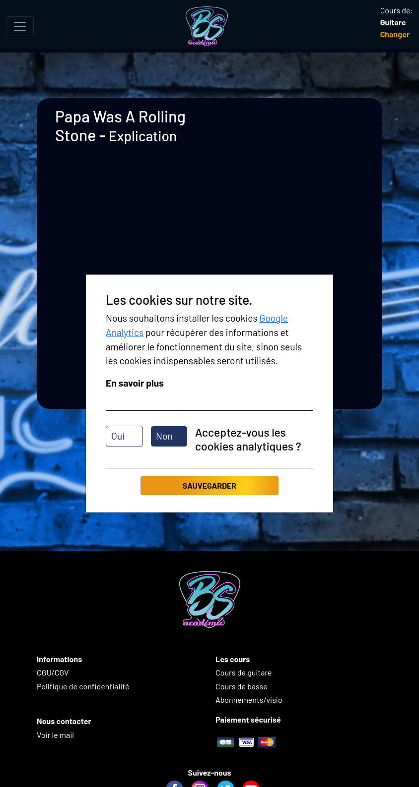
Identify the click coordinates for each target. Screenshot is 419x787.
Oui (118, 436)
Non (164, 436)
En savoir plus (135, 383)
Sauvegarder (209, 485)
